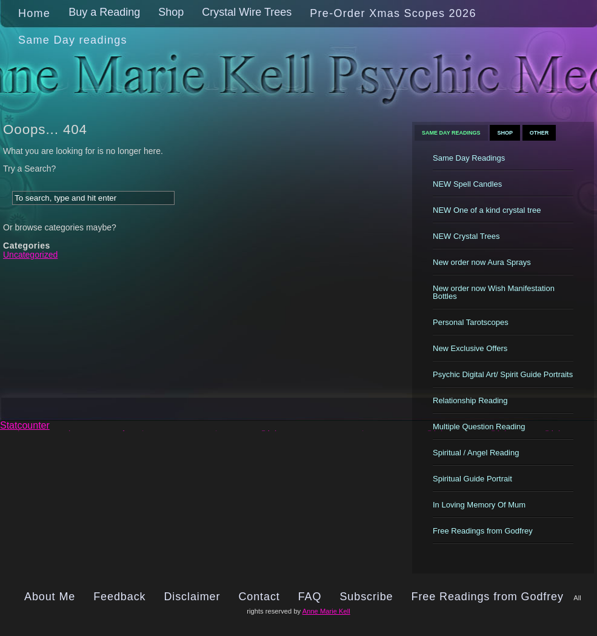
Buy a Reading (104, 12)
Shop (171, 12)
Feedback (119, 597)
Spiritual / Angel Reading (476, 452)
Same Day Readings (451, 133)
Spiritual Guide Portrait (472, 478)
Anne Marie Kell (326, 611)
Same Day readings (72, 40)
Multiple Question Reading (479, 426)
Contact (258, 597)
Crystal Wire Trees (247, 12)
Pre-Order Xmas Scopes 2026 (393, 13)
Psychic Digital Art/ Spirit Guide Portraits (503, 374)
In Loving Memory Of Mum (479, 504)
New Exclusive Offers (470, 348)
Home (34, 13)
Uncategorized (30, 254)
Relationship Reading (470, 400)
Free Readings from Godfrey (483, 530)
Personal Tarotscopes (471, 322)
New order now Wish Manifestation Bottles (494, 292)
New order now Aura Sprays (482, 262)
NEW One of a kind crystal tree (487, 210)
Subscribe (366, 597)
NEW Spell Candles (467, 184)
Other (539, 133)
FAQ (310, 597)
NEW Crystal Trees (466, 236)
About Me (49, 597)
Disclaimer (192, 597)
